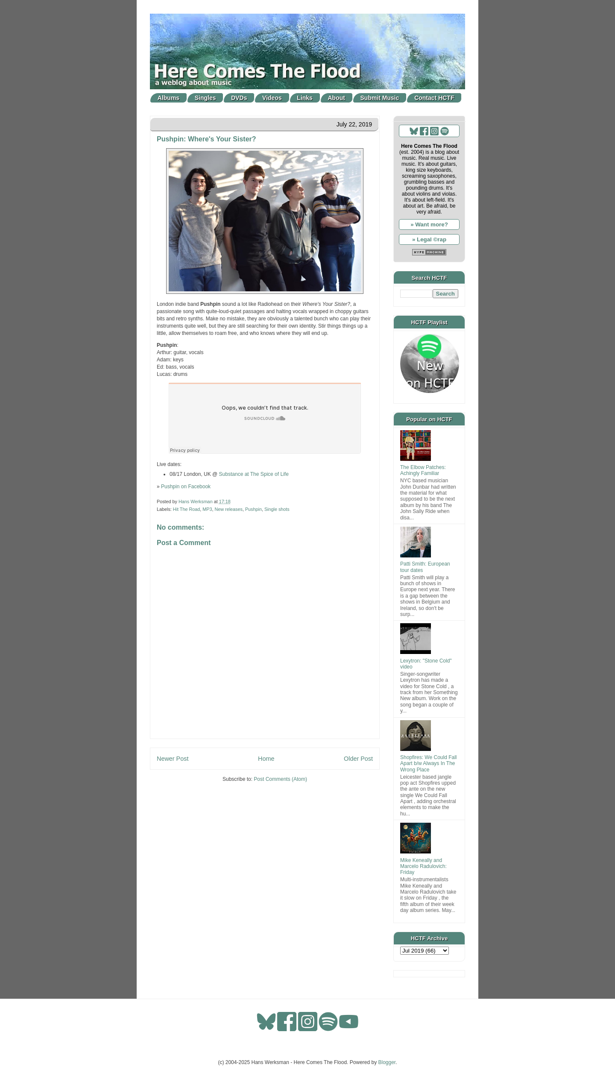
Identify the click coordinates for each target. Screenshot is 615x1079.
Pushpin (253, 509)
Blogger (387, 1062)
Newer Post (172, 758)
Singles (205, 97)
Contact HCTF (434, 97)
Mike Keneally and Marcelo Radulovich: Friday (423, 866)
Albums (168, 97)
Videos (272, 97)
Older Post (358, 758)
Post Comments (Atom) (280, 779)
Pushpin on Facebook (186, 487)
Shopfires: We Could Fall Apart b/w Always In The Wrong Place (428, 763)
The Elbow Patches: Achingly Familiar (423, 470)
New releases (228, 509)
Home (266, 758)
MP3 (207, 509)
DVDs (239, 97)
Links (305, 97)
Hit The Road (186, 509)
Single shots (277, 509)
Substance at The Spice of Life (254, 474)
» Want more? (429, 224)
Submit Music (379, 97)
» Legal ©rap (429, 239)
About (336, 97)
